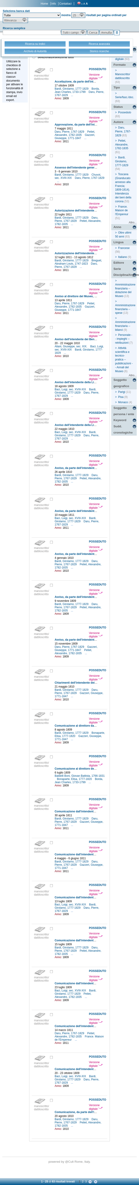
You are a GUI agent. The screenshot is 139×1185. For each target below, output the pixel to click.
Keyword (120, 420)
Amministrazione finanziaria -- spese (125, 309)
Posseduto (124, 112)
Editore (119, 262)
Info (53, 3)
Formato (120, 64)
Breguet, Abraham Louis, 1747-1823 (78, 262)
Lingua (119, 242)
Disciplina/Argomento (125, 275)
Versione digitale (96, 76)
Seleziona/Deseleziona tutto (55, 57)
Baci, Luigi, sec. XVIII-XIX (71, 389)
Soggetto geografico (121, 383)
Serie (117, 269)
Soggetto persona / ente (124, 411)
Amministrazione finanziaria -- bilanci (125, 325)
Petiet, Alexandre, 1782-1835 (75, 133)
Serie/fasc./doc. (124, 97)
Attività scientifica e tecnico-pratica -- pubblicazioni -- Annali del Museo (124, 359)
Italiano (122, 257)
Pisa (120, 397)
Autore (118, 122)
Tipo (117, 87)
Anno (117, 227)
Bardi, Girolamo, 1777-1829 (72, 88)
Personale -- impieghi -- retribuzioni (123, 338)
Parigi (121, 392)
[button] (78, 15)
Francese (124, 248)
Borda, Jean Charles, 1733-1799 (77, 90)
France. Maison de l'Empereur (121, 210)
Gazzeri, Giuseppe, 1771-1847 (75, 136)
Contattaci (65, 3)
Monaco (123, 402)
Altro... (133, 222)
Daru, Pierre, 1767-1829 (70, 131)
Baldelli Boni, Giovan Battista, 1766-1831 (80, 775)
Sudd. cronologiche (123, 429)
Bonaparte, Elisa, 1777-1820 (74, 779)
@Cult (70, 1161)
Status (118, 107)
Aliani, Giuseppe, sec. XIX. (71, 346)
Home (44, 3)
